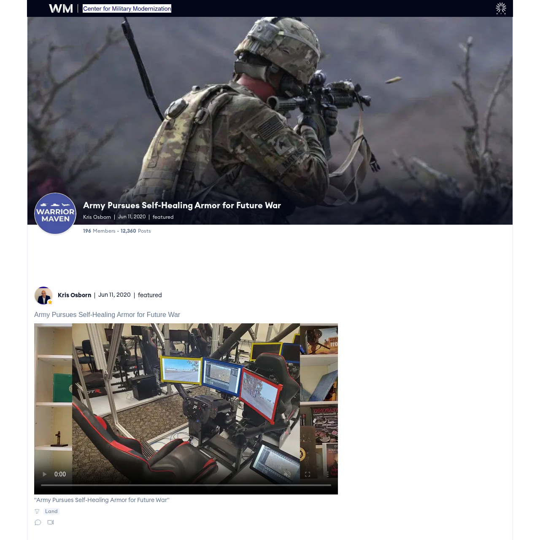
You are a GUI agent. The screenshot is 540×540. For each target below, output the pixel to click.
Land (51, 511)
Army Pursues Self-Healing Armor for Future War (182, 205)
